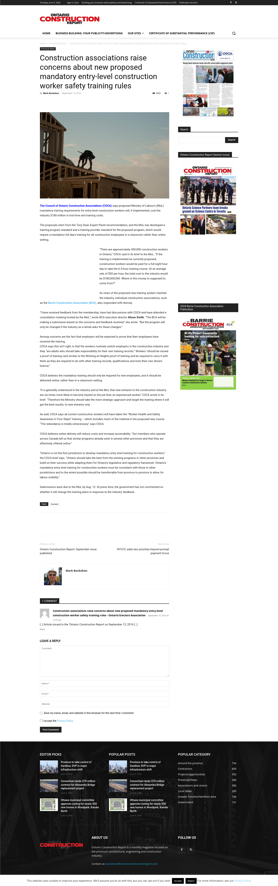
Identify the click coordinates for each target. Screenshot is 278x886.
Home (43, 43)
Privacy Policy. (242, 880)
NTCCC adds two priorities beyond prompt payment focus (143, 551)
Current (54, 504)
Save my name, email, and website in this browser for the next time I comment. (89, 713)
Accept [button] (178, 880)
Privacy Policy (65, 720)
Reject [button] (191, 880)
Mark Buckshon (51, 93)
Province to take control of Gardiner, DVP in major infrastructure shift (76, 766)
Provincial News (58, 43)
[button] (233, 33)
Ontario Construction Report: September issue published (68, 551)
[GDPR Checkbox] (41, 720)
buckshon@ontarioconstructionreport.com (131, 864)
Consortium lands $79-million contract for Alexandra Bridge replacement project (78, 785)
